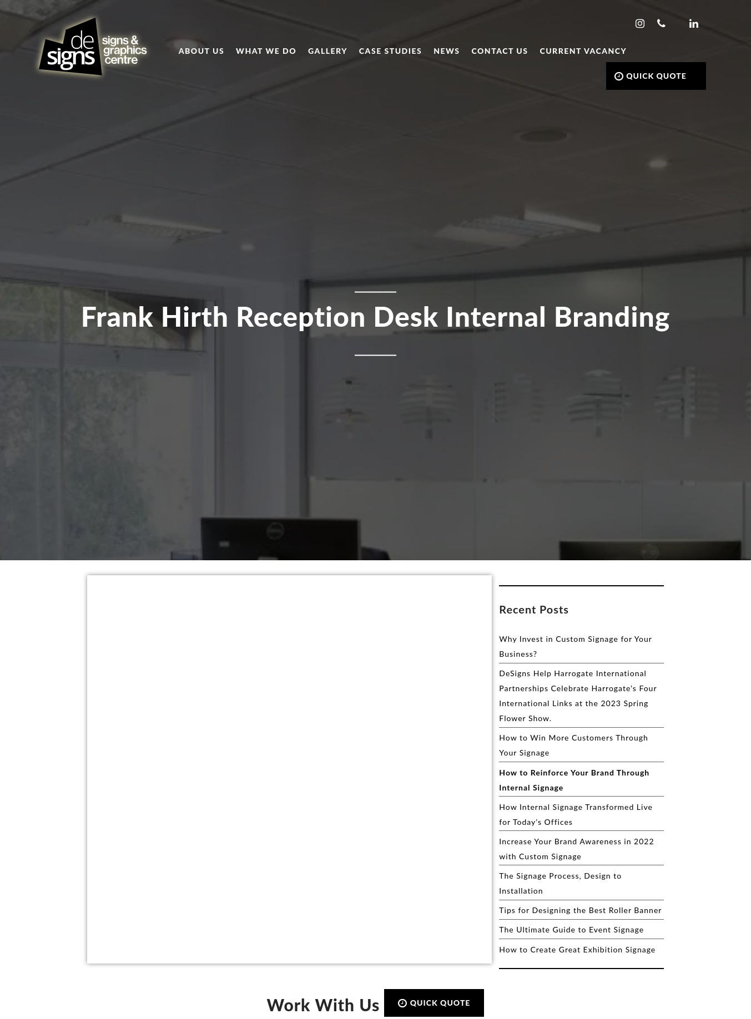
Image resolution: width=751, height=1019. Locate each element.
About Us (201, 50)
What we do (266, 50)
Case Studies (390, 50)
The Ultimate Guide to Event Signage (571, 929)
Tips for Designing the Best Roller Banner (580, 910)
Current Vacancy (583, 50)
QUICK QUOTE (650, 75)
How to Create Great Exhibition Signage (577, 949)
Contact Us (500, 50)
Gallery (327, 50)
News (447, 50)
